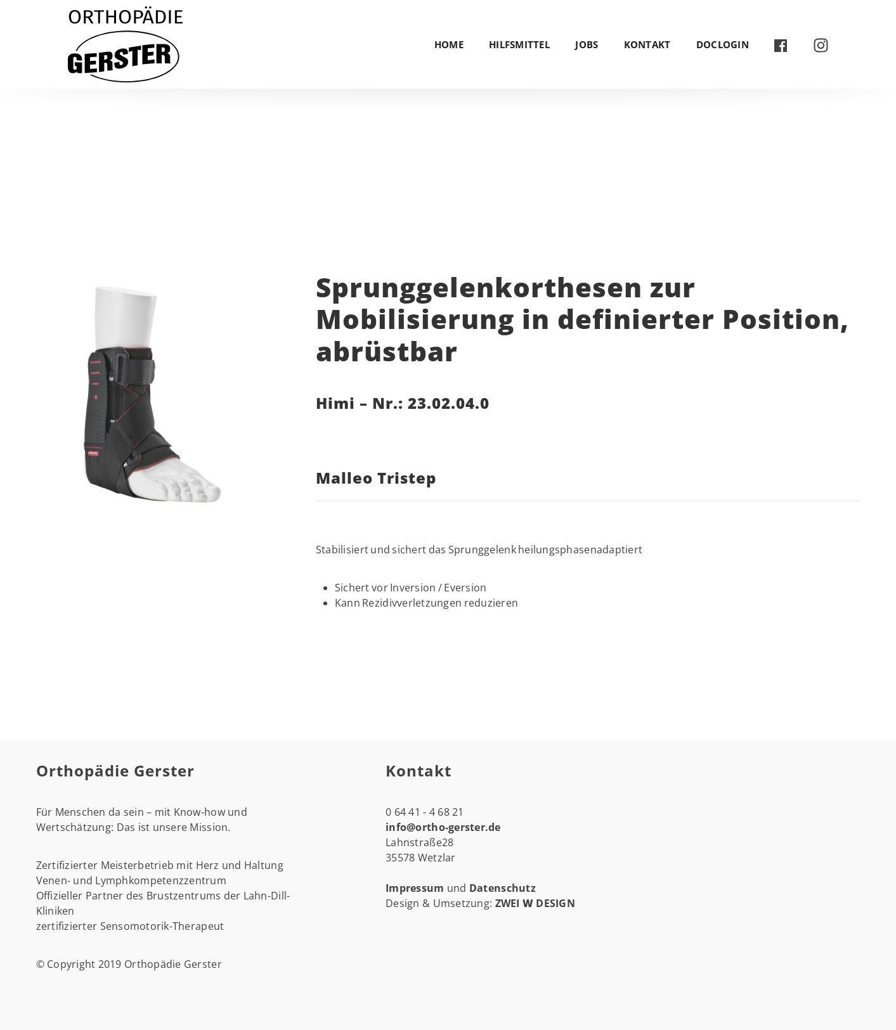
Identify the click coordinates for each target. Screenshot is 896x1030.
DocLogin (722, 44)
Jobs (586, 44)
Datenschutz (502, 888)
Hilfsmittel (519, 44)
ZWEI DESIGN (535, 903)
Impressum (416, 888)
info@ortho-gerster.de (443, 827)
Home (449, 44)
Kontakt (647, 44)
